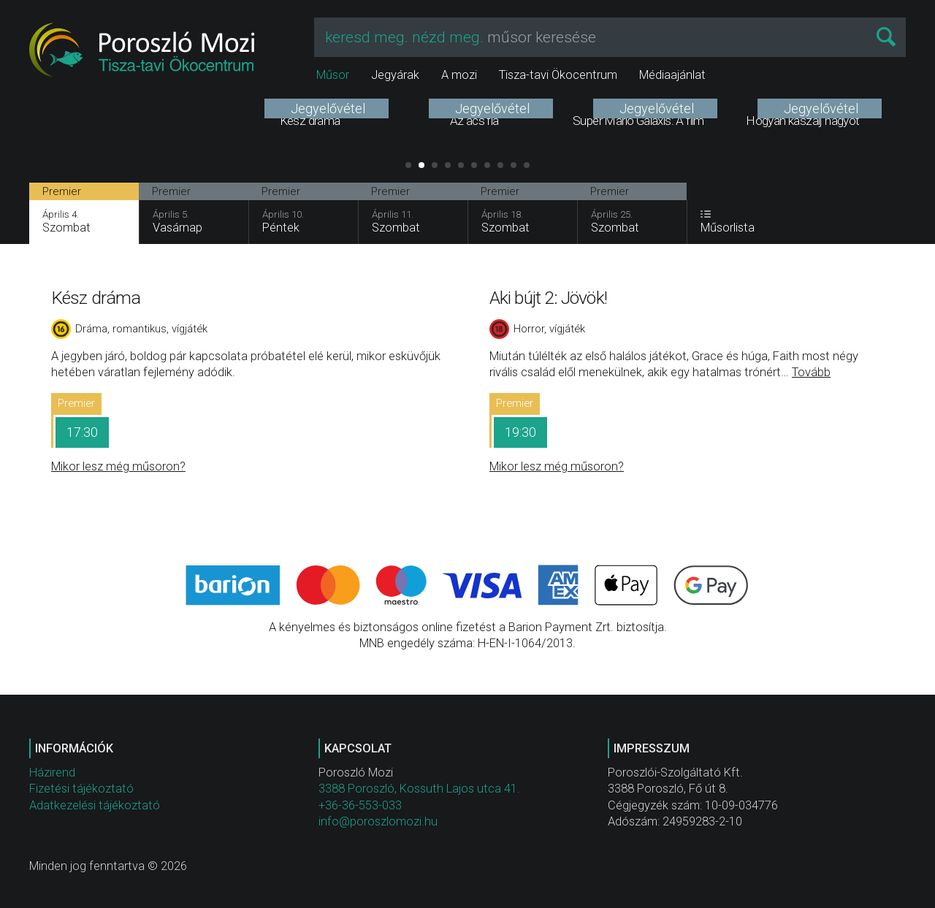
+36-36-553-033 (360, 805)
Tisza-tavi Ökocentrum (558, 75)
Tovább (811, 372)
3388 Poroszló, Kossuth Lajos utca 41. (419, 789)
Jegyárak (395, 75)
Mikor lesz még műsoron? (118, 466)
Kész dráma (95, 297)
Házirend (52, 772)
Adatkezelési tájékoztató (94, 805)
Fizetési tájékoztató (81, 789)
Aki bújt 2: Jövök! (548, 297)
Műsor (332, 75)
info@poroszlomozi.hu (378, 821)
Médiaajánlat (672, 75)
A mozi (459, 75)
